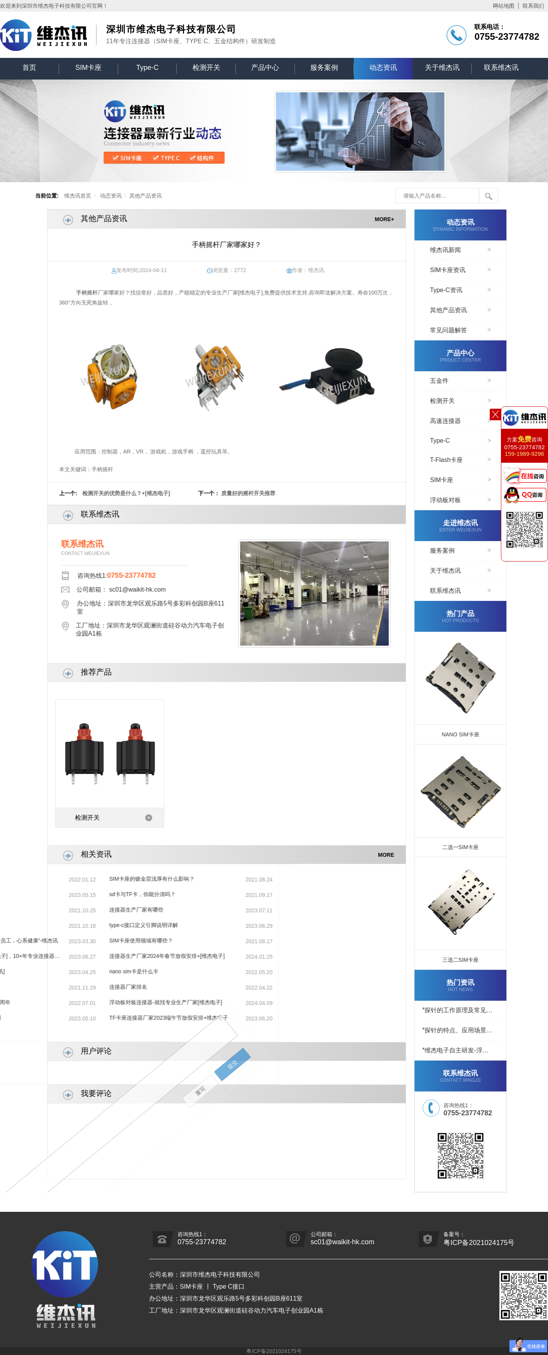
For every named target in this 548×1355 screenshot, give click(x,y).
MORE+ (406, 219)
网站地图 (503, 6)
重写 (37, 1042)
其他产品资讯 (112, 196)
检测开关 (206, 67)
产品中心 (265, 67)
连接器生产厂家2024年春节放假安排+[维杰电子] (71, 956)
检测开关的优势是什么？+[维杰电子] (149, 493)
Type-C (147, 67)
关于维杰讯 (442, 67)
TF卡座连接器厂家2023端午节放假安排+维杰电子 (72, 1018)
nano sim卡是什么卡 (37, 971)
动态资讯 (383, 67)
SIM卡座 (88, 67)
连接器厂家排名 (32, 987)
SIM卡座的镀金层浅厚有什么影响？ (55, 879)
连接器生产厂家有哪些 (40, 910)
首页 (29, 67)
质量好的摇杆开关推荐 (271, 493)
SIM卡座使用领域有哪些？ (45, 940)
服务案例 (324, 67)
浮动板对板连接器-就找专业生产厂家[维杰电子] (69, 1002)
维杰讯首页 (43, 196)
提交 (42, 1001)
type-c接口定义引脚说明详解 (47, 925)
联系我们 (533, 6)
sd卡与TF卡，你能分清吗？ (46, 894)
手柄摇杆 (109, 292)
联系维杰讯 (501, 67)
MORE (408, 854)
